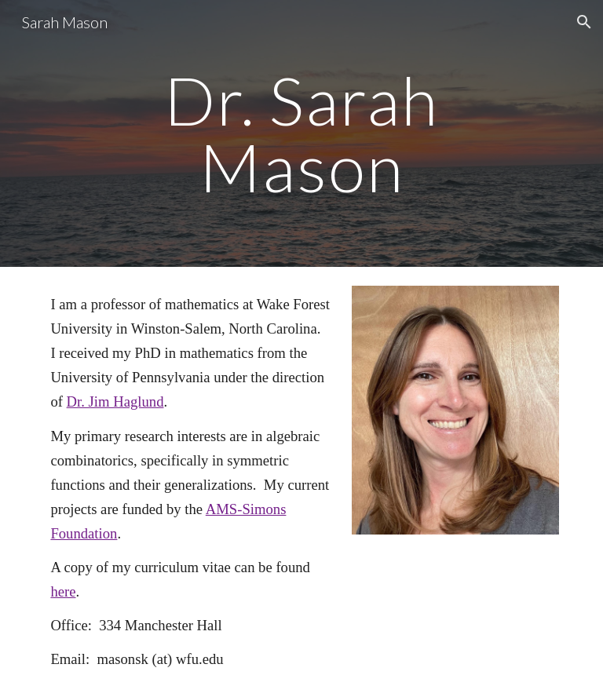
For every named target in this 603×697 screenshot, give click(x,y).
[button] (584, 22)
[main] (301, 133)
